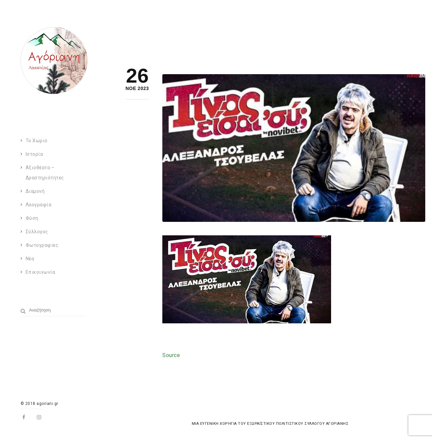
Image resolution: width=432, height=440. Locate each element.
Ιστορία (34, 154)
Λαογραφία (39, 204)
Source (171, 355)
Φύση (32, 218)
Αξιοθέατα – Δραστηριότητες (45, 172)
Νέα (30, 258)
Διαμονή (35, 191)
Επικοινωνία (40, 272)
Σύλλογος (37, 231)
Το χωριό (37, 140)
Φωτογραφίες (42, 245)
